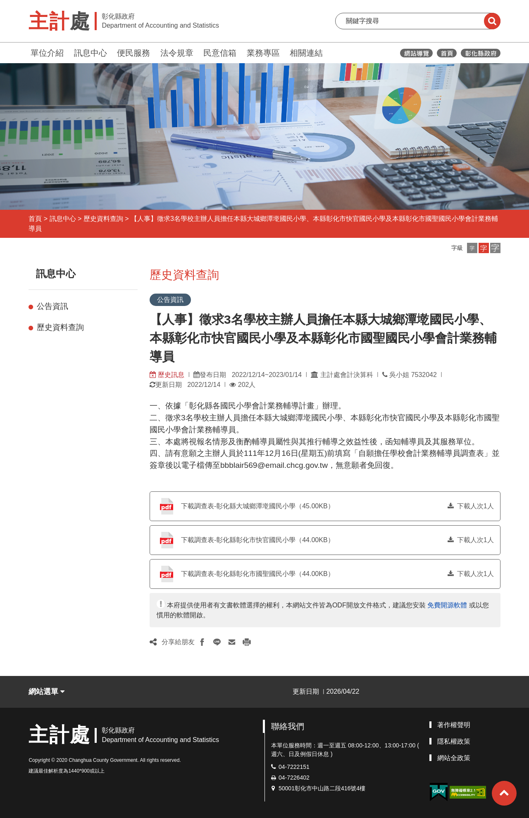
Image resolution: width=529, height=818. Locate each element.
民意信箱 (219, 52)
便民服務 (133, 52)
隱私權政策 (453, 741)
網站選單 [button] (46, 692)
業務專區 (263, 52)
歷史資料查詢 (103, 218)
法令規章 (176, 52)
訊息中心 (90, 52)
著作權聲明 (453, 724)
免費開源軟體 (447, 605)
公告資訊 (52, 306)
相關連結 (306, 52)
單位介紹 (47, 52)
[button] (472, 248)
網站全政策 (453, 757)
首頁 (35, 218)
